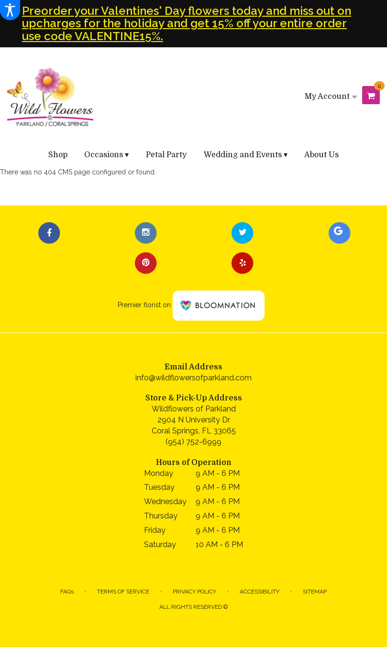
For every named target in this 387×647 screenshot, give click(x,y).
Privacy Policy (194, 591)
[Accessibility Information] (10, 10)
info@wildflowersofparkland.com (193, 377)
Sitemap (315, 591)
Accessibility (259, 591)
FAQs (67, 591)
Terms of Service (123, 591)
